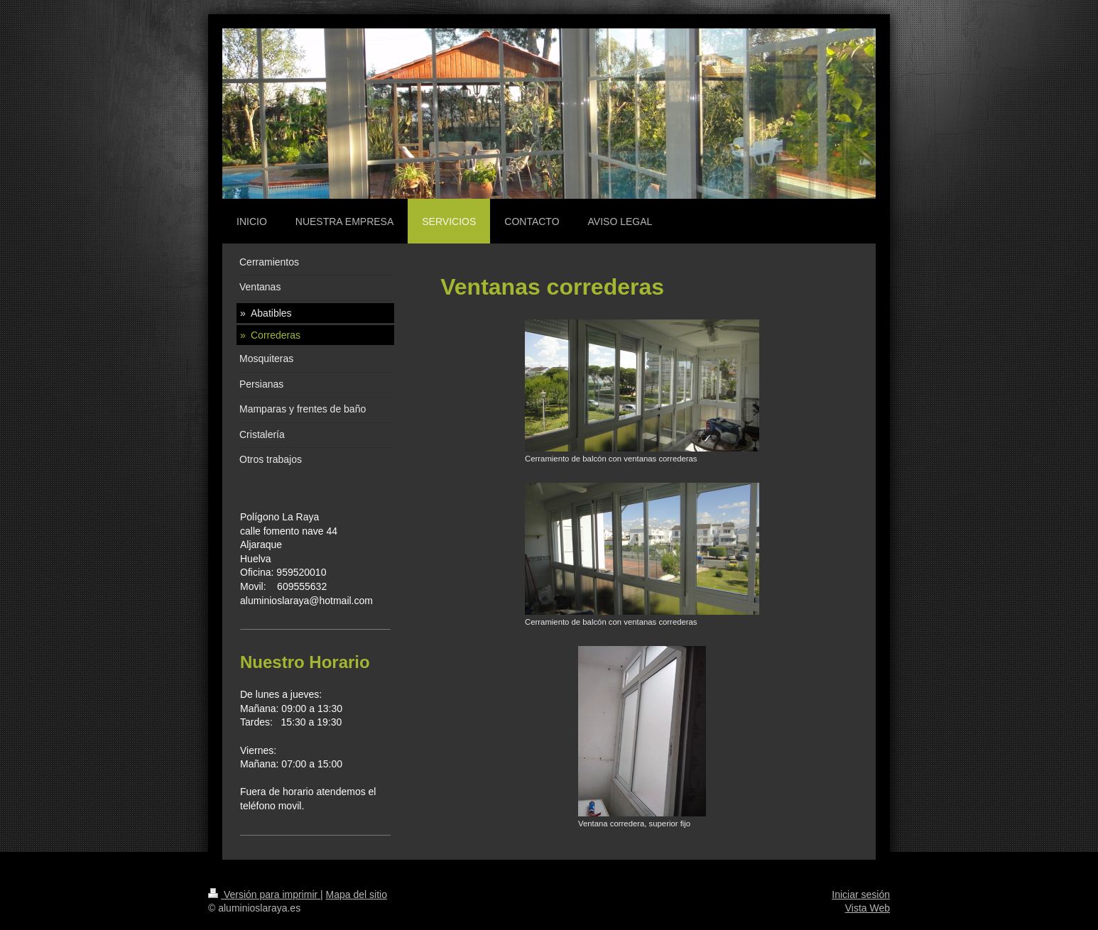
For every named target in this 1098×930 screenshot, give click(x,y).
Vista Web (867, 908)
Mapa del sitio (356, 894)
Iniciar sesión (861, 894)
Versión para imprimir (264, 894)
